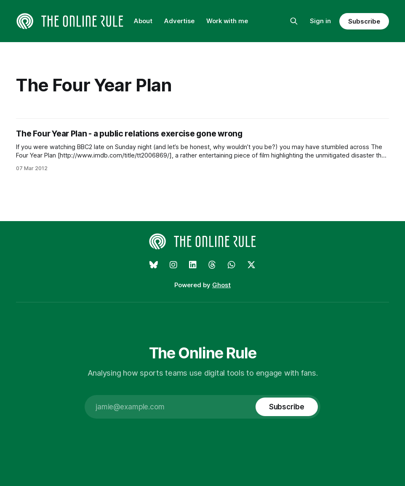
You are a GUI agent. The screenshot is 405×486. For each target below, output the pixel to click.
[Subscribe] (287, 407)
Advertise (179, 21)
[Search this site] (294, 21)
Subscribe (364, 21)
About (143, 21)
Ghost (221, 285)
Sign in (320, 21)
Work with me (227, 21)
